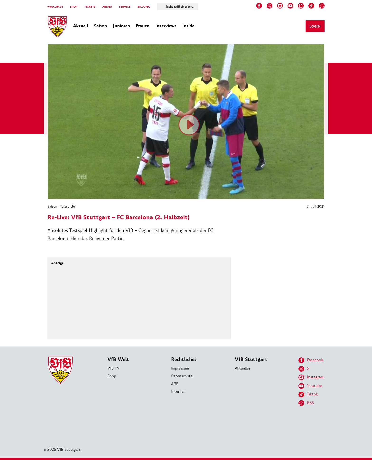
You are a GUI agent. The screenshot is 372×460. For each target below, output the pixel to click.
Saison (52, 206)
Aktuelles (242, 368)
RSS (306, 403)
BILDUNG (144, 7)
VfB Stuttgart (251, 359)
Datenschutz (181, 376)
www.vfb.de (55, 7)
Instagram (311, 377)
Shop (111, 376)
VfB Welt (118, 359)
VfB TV (113, 368)
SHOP (73, 7)
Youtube (310, 386)
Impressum (180, 368)
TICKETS (89, 7)
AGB (174, 383)
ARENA (107, 7)
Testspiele (67, 206)
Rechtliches (183, 359)
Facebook (310, 360)
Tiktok (308, 394)
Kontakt (178, 391)
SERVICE (124, 7)
